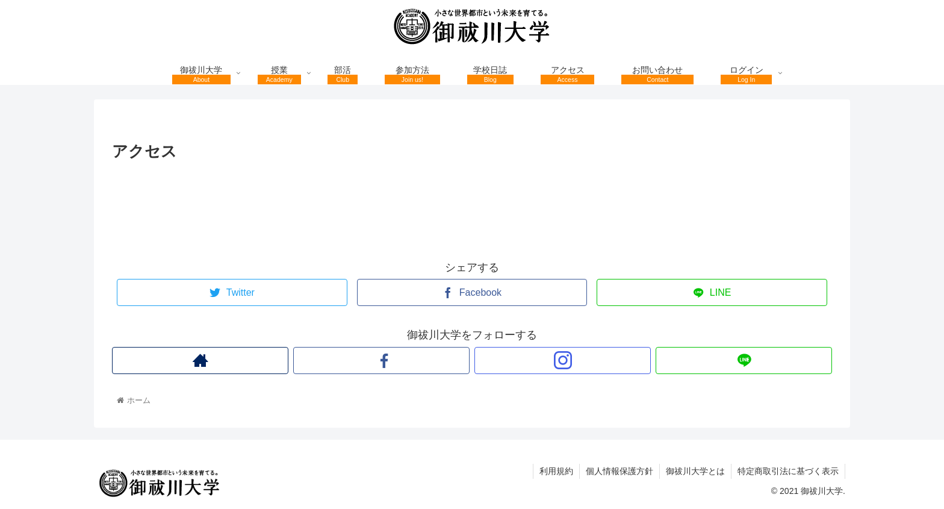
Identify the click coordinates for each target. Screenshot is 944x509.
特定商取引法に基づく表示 (788, 471)
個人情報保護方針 (619, 471)
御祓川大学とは (695, 471)
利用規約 (556, 471)
